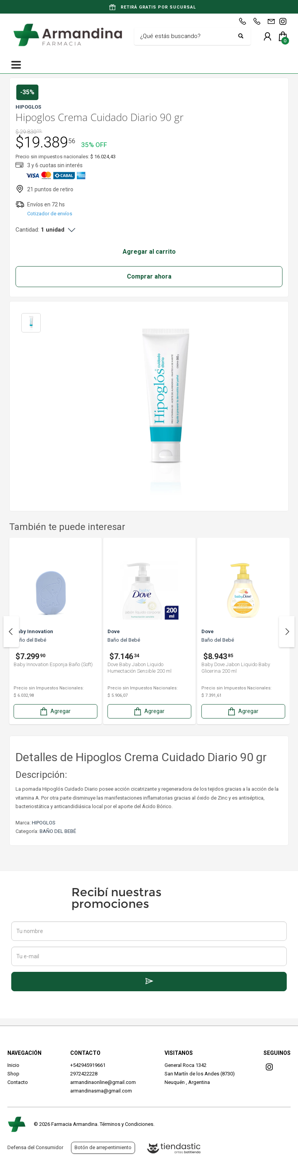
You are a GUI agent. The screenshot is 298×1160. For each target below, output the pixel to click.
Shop (13, 1074)
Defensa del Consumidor (35, 1147)
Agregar (55, 711)
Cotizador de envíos (49, 213)
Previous (11, 631)
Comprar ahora (149, 276)
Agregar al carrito (149, 251)
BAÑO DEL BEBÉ (58, 831)
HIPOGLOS (43, 823)
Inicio (13, 1065)
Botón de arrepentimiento (103, 1147)
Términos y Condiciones (126, 1124)
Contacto (17, 1082)
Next (287, 631)
